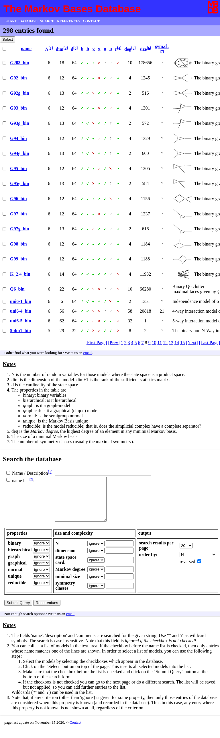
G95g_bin (19, 183)
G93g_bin (19, 123)
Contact (75, 731)
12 (165, 342)
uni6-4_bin (20, 311)
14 (176, 342)
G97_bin (18, 213)
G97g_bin (19, 228)
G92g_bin (19, 93)
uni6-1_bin (20, 301)
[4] (119, 48)
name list (20, 480)
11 (160, 342)
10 (154, 342)
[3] (75, 48)
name (26, 48)
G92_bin (18, 77)
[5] (133, 48)
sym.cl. (162, 46)
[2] (65, 48)
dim (60, 49)
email (87, 352)
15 (182, 342)
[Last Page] (209, 342)
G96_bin (18, 198)
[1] (50, 48)
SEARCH (47, 21)
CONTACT (91, 21)
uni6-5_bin (20, 320)
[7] (162, 51)
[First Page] (96, 342)
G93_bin (18, 108)
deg (127, 49)
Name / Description (30, 473)
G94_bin (18, 138)
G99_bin (18, 258)
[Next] (192, 342)
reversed (187, 570)
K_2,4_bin (20, 274)
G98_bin (18, 244)
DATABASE (28, 21)
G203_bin (19, 62)
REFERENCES (68, 21)
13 (171, 342)
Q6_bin (17, 289)
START (11, 21)
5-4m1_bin (20, 330)
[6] (149, 48)
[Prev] (114, 342)
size (143, 49)
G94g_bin (19, 153)
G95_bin (18, 168)
